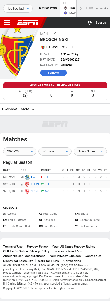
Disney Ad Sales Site (18, 261)
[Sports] (17, 8)
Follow (53, 73)
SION (34, 191)
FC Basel (52, 47)
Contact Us (93, 256)
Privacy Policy (37, 246)
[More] (33, 109)
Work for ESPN (48, 261)
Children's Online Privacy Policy (26, 251)
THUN (35, 184)
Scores (101, 22)
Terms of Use (13, 246)
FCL (33, 177)
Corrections (72, 261)
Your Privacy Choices (65, 256)
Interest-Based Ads (68, 251)
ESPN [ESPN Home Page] (27, 22)
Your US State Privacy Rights (73, 246)
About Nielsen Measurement (24, 256)
